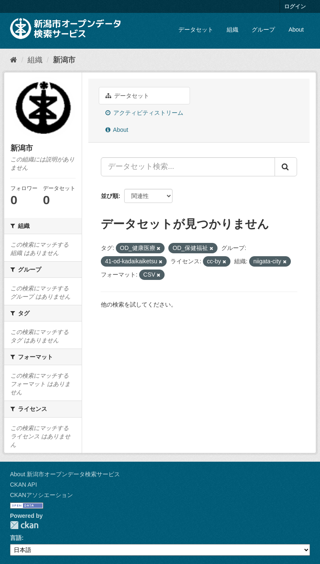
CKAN (24, 525)
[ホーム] (13, 60)
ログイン (295, 6)
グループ (263, 29)
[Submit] (286, 166)
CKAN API (23, 484)
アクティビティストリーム (144, 112)
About (296, 29)
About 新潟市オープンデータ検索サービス (65, 474)
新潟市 (64, 60)
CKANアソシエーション (41, 495)
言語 (16, 537)
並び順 (109, 196)
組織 (232, 29)
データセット (195, 29)
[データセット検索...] (188, 166)
